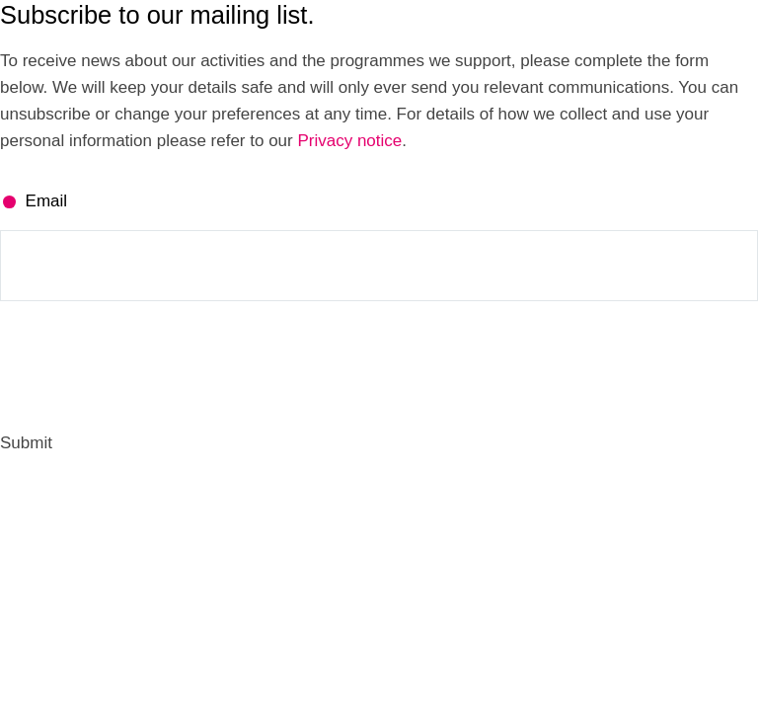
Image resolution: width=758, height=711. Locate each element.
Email (47, 201)
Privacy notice (349, 140)
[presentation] (150, 365)
